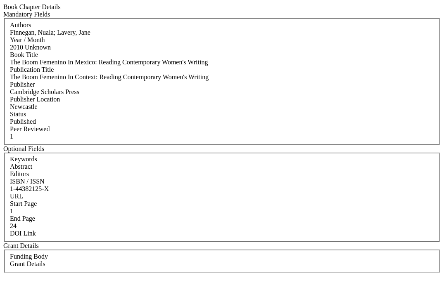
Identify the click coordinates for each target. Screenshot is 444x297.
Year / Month (27, 39)
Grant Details (27, 263)
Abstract (21, 166)
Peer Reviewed (30, 128)
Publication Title (32, 69)
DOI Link (23, 233)
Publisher (22, 84)
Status (18, 114)
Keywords (23, 159)
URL (16, 196)
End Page (22, 218)
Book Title (24, 54)
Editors (19, 173)
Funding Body (29, 256)
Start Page (23, 203)
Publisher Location (35, 99)
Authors (20, 24)
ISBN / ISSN (27, 181)
